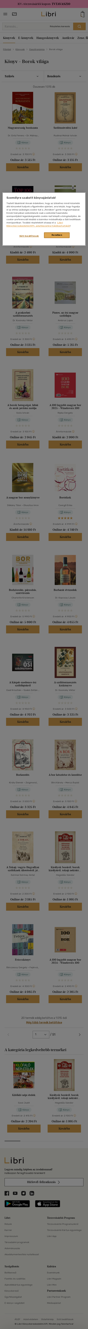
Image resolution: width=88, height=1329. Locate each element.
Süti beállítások (29, 236)
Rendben (57, 235)
